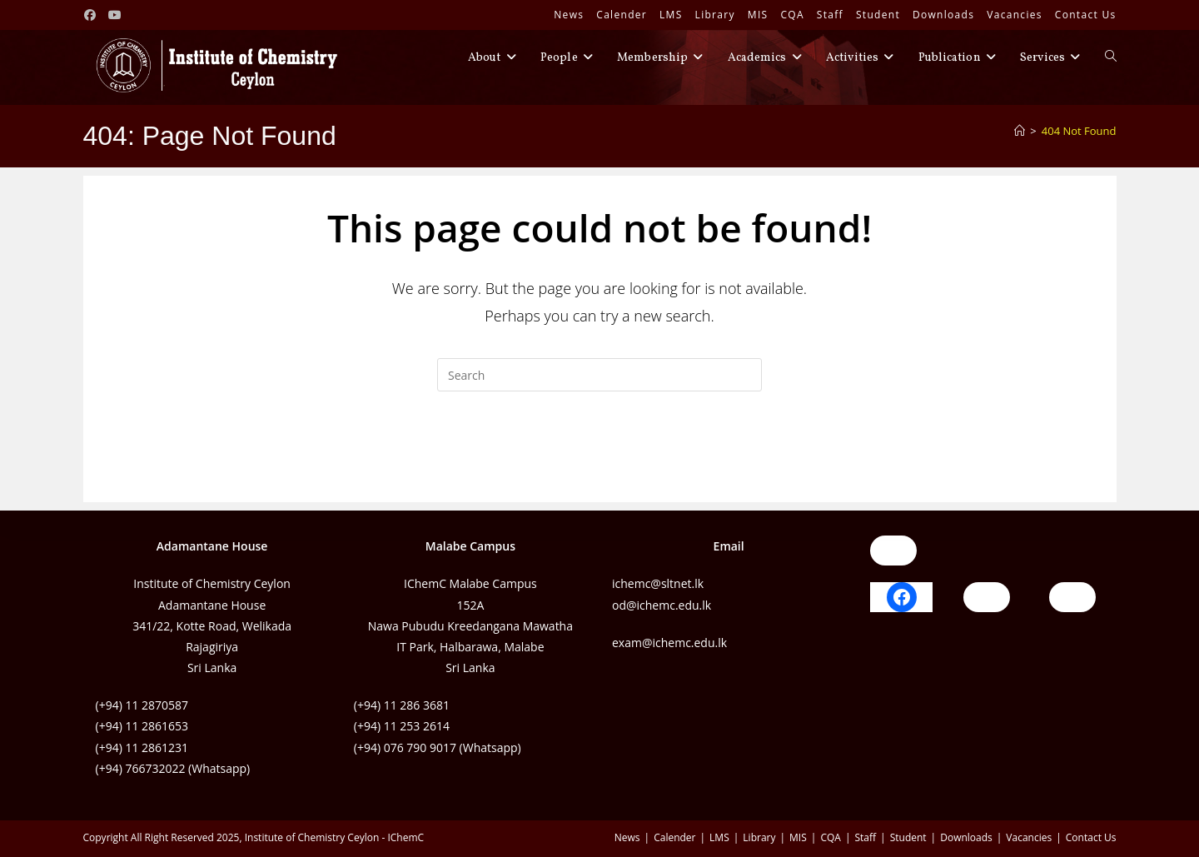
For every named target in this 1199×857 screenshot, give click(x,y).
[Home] (1019, 130)
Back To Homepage (599, 458)
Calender (621, 14)
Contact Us (1086, 14)
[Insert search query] (599, 374)
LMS (671, 14)
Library (715, 14)
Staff (830, 14)
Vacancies (1014, 14)
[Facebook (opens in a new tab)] (93, 15)
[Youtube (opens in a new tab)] (114, 15)
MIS (758, 14)
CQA (791, 14)
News (569, 14)
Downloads (943, 14)
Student (878, 14)
